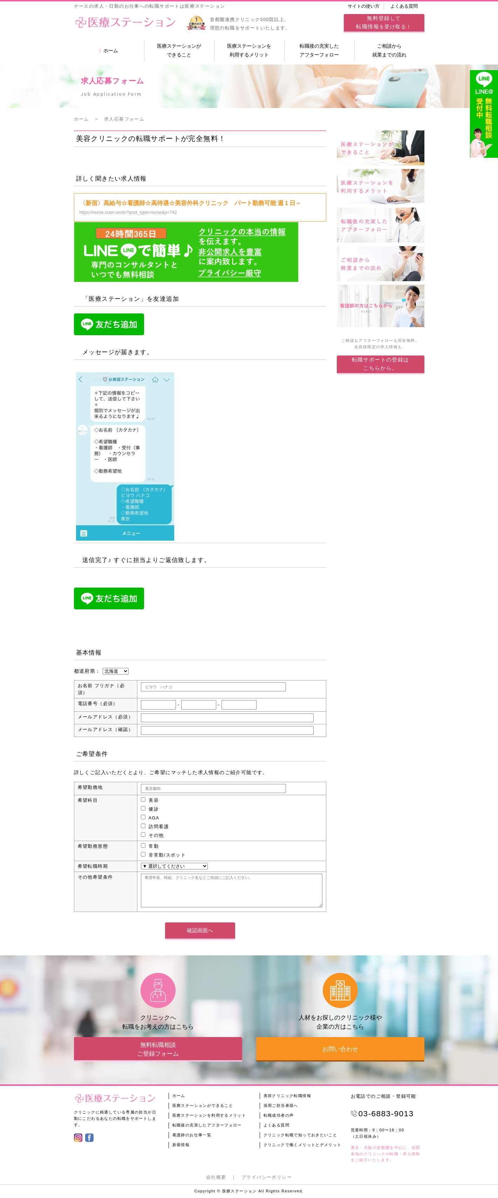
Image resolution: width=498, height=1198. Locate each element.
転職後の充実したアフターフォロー (319, 50)
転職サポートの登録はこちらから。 (380, 364)
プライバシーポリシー (266, 1177)
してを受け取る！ (383, 22)
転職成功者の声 (279, 1115)
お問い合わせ (340, 1049)
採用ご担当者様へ (281, 1105)
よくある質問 (404, 6)
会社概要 (216, 1177)
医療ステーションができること (179, 50)
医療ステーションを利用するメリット (249, 50)
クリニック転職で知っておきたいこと (300, 1135)
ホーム (109, 50)
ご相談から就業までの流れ (389, 50)
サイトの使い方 (364, 6)
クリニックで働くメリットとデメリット (303, 1145)
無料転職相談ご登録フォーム (158, 1049)
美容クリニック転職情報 (287, 1096)
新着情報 (181, 1145)
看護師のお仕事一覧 (192, 1135)
